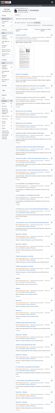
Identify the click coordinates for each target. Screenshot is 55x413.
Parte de (4, 30)
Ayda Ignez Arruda (7, 46)
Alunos (7, 126)
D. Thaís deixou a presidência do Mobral (27, 367)
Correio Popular (7, 122)
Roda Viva (18, 300)
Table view (37, 22)
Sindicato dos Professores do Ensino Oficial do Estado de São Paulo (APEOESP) (7, 134)
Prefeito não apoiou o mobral (24, 256)
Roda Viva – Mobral (21, 334)
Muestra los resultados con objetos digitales (42, 30)
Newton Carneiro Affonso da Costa (7, 50)
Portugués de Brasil (7, 22)
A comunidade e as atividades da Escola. (28, 183)
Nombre (4, 85)
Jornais (7, 104)
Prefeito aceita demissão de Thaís (26, 322)
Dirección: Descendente (47, 25)
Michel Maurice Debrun (7, 54)
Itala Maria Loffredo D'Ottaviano (7, 67)
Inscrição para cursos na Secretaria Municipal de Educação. (33, 209)
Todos (3, 33)
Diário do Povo (7, 116)
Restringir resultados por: (6, 10)
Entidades (7, 101)
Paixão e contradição (22, 74)
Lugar (3, 90)
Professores (7, 119)
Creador (4, 60)
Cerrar (26, 8)
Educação (7, 106)
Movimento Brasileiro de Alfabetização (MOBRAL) (7, 111)
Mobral (18, 278)
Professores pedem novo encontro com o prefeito (30, 86)
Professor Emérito (21, 35)
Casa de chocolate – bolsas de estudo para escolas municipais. (33, 158)
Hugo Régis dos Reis (7, 42)
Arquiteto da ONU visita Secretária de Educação (30, 133)
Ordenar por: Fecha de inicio (33, 25)
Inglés (7, 26)
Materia (4, 95)
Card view (30, 22)
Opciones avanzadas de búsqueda (26, 19)
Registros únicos (7, 19)
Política (7, 129)
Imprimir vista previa (20, 22)
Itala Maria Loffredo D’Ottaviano (7, 37)
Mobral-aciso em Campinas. (24, 111)
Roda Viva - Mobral (21, 234)
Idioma (4, 15)
